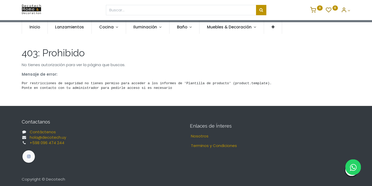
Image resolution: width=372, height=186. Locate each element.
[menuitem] (35, 27)
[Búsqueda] (261, 10)
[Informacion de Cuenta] (345, 10)
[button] (273, 27)
